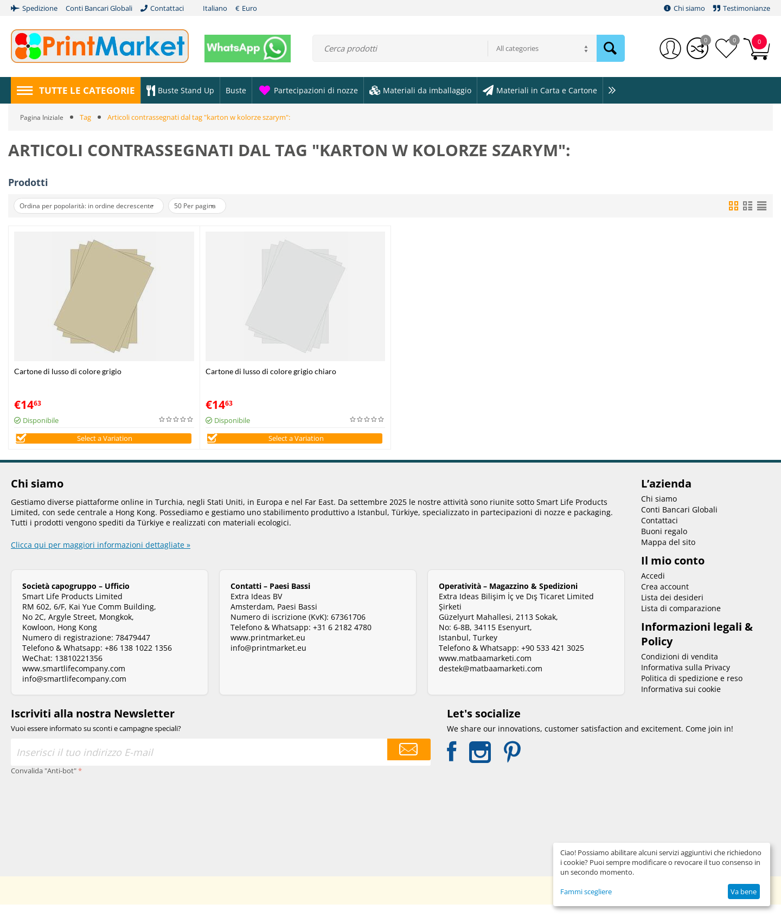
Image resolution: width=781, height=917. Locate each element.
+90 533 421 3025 (552, 660)
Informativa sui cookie (681, 701)
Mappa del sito (668, 554)
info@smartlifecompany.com (74, 691)
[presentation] (55, 830)
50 (217, 206)
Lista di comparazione (681, 620)
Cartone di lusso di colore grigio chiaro (271, 371)
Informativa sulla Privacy (685, 680)
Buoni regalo (664, 543)
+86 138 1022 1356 (138, 660)
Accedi (653, 588)
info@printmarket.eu (268, 660)
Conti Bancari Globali (679, 522)
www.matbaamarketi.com (485, 670)
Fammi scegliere (586, 891)
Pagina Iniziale (43, 117)
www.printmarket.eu (268, 650)
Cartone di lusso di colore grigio (67, 371)
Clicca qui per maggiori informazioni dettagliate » (100, 557)
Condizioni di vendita (679, 669)
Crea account (665, 599)
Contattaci (659, 533)
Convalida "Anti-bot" (43, 783)
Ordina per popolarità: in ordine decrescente (95, 206)
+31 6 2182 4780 (342, 639)
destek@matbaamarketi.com (490, 681)
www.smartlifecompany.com (73, 681)
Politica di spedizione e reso (691, 690)
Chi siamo (659, 511)
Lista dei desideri (672, 610)
